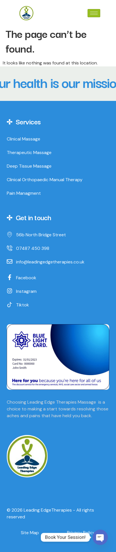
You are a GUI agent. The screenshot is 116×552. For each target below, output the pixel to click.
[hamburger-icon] (94, 13)
